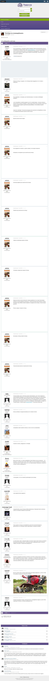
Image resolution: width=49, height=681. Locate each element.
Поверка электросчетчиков (8, 633)
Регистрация (24, 15)
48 (7, 127)
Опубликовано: (18, 46)
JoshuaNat (15, 56)
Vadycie (7, 597)
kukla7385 (7, 491)
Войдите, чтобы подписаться (6, 31)
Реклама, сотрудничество (5, 28)
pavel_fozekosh (9, 651)
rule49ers (8, 647)
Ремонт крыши (6, 650)
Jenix (7, 425)
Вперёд (6, 43)
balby (7, 393)
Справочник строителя (5, 24)
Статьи (2, 21)
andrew (7, 95)
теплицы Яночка (29, 402)
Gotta (7, 659)
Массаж (5, 666)
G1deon (7, 554)
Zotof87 (8, 34)
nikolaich (7, 79)
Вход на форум (24, 13)
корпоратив (6, 646)
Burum (7, 458)
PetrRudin (7, 634)
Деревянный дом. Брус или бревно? (10, 658)
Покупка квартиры (7, 630)
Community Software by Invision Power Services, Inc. (24, 679)
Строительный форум (5, 19)
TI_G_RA (7, 538)
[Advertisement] (21, 70)
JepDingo (7, 409)
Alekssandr (8, 667)
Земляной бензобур (7, 670)
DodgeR (7, 523)
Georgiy (7, 475)
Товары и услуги (4, 26)
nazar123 (7, 570)
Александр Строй (7, 507)
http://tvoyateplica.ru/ (31, 49)
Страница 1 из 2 (13, 43)
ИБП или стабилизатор (8, 639)
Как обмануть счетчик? (8, 636)
